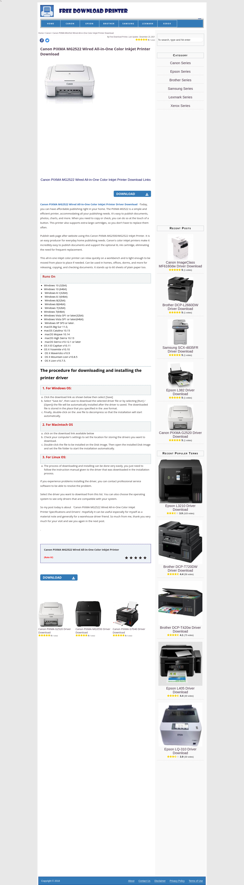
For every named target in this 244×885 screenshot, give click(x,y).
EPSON (90, 23)
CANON (70, 23)
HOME (50, 23)
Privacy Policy (177, 881)
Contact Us (144, 881)
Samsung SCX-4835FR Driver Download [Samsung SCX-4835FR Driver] (180, 349)
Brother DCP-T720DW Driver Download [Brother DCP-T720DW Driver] (180, 568)
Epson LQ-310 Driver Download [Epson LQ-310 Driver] (180, 751)
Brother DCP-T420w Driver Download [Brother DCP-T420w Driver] (180, 629)
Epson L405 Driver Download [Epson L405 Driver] (180, 690)
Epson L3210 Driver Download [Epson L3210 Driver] (180, 507)
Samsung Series (180, 88)
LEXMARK (147, 23)
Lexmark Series (180, 97)
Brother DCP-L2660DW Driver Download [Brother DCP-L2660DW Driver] (180, 307)
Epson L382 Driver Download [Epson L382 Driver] (180, 392)
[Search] (180, 40)
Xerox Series (180, 106)
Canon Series (180, 63)
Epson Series (180, 71)
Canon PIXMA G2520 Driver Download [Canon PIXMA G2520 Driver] (180, 434)
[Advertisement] (125, 111)
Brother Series (180, 80)
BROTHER (109, 23)
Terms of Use (196, 881)
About (131, 881)
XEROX (167, 23)
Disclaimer (160, 881)
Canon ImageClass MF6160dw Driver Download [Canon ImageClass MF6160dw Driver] (180, 264)
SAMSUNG (128, 23)
